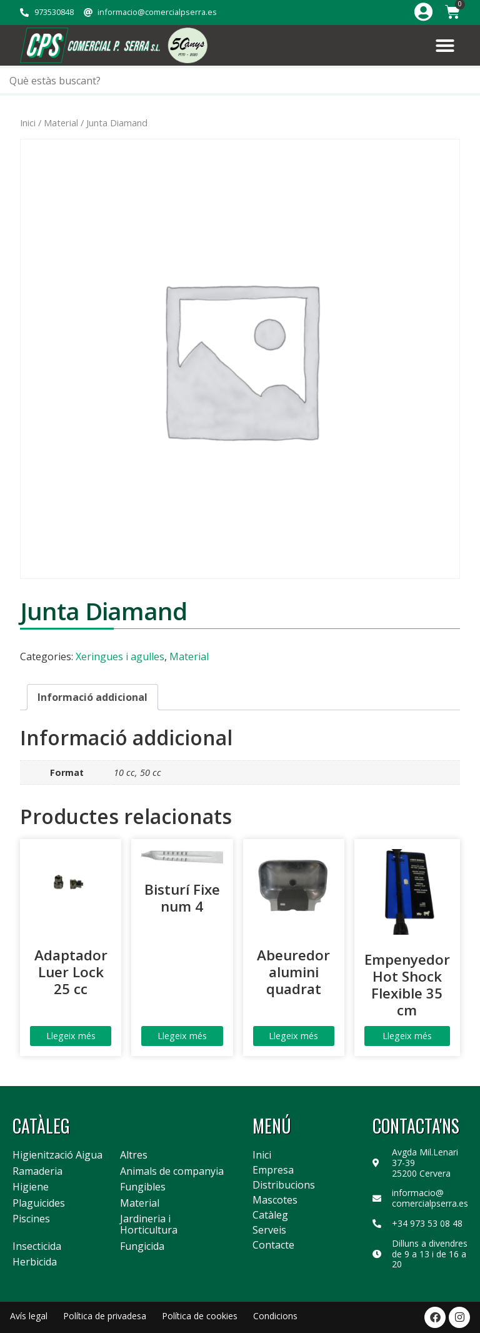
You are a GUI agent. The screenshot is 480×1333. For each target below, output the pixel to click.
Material (61, 122)
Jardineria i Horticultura (149, 1224)
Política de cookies (200, 1316)
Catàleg (270, 1215)
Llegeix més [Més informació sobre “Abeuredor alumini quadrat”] (293, 1036)
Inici (28, 122)
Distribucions (283, 1185)
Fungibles (143, 1187)
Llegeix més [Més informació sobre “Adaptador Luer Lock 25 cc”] (71, 1036)
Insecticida (36, 1246)
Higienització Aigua (57, 1155)
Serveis (269, 1230)
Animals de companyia (172, 1171)
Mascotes (275, 1200)
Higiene (30, 1187)
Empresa (273, 1170)
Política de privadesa (104, 1316)
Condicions (275, 1316)
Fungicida (142, 1246)
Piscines (31, 1219)
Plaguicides (38, 1203)
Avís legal (29, 1316)
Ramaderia (37, 1171)
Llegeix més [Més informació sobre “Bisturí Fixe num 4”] (182, 1036)
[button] (445, 46)
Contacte (273, 1245)
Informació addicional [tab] (93, 697)
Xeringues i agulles (120, 656)
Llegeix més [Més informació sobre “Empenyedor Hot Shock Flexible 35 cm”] (407, 1036)
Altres (134, 1155)
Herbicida (34, 1262)
